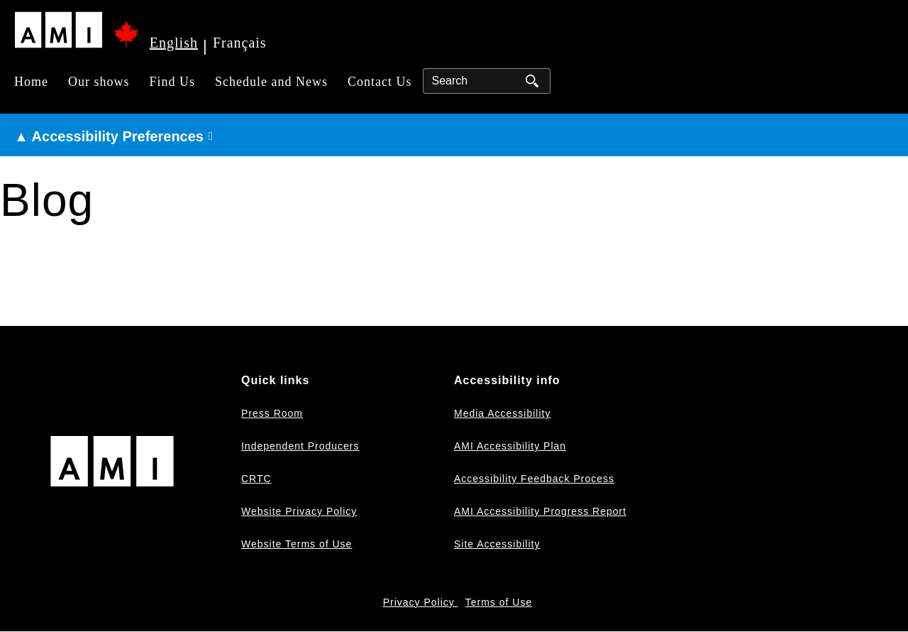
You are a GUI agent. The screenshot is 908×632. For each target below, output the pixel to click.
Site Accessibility (497, 544)
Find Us (173, 82)
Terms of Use (498, 602)
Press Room (272, 413)
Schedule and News (271, 82)
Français (240, 42)
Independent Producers (300, 446)
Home (31, 82)
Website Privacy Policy (299, 511)
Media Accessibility (502, 413)
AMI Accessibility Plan (510, 446)
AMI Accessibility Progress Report (540, 511)
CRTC (256, 478)
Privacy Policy (420, 602)
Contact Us (380, 82)
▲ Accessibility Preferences (109, 136)
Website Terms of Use (296, 544)
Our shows (99, 82)
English (174, 42)
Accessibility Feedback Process (534, 478)
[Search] (486, 81)
